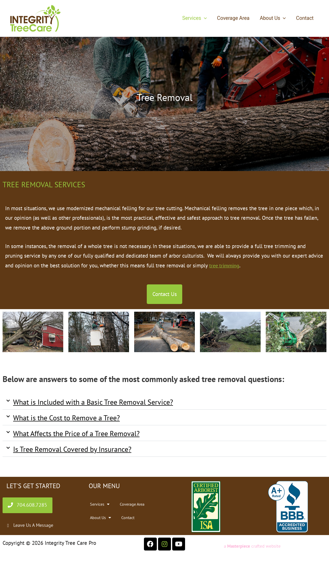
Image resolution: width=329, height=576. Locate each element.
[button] (205, 18)
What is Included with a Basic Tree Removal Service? (93, 403)
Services (195, 18)
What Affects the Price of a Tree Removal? (76, 434)
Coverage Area (234, 18)
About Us (273, 18)
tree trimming (225, 265)
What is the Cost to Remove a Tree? (66, 419)
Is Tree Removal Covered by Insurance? (72, 450)
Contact (305, 18)
